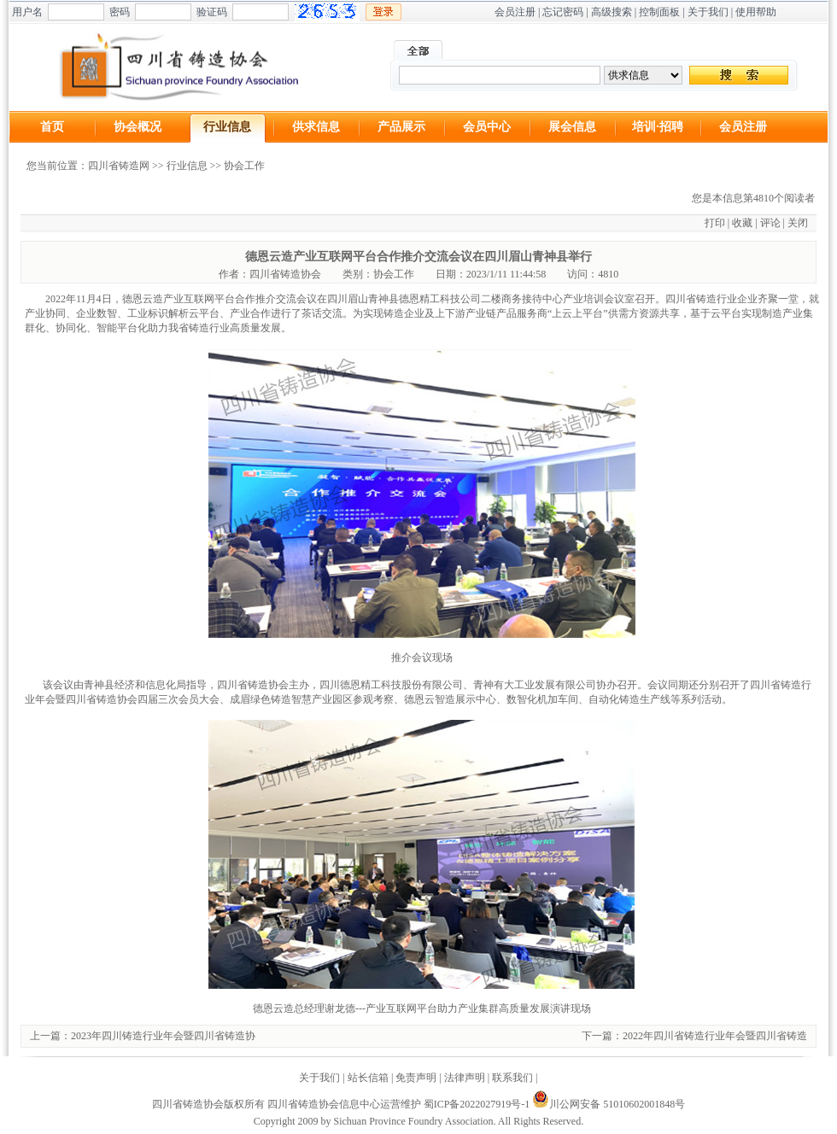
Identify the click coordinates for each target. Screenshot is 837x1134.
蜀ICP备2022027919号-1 (477, 1104)
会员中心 (487, 126)
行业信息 (227, 126)
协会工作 (244, 166)
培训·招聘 (657, 126)
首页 (52, 126)
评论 (770, 223)
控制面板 (659, 12)
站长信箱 (368, 1078)
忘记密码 (562, 12)
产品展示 (401, 126)
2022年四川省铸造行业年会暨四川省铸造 (715, 1036)
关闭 (797, 223)
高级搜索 (611, 12)
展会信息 (572, 126)
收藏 (742, 223)
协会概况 (137, 126)
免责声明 (415, 1078)
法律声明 (464, 1078)
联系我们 (512, 1078)
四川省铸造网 (118, 166)
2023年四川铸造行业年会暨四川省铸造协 (163, 1036)
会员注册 (515, 12)
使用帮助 (755, 12)
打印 (715, 223)
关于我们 (708, 12)
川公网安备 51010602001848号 (608, 1104)
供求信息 (316, 126)
